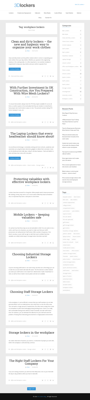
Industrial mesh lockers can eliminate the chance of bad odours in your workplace (70, 145)
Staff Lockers (65, 81)
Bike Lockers (65, 30)
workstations (66, 290)
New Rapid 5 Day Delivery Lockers (69, 114)
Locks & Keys (58, 13)
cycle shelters (75, 211)
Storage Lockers (40, 165)
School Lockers (31, 165)
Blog (40, 17)
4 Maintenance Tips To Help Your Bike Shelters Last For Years (70, 122)
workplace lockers (68, 287)
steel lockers (75, 270)
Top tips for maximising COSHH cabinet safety (72, 153)
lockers (74, 239)
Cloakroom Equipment (24, 13)
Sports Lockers (66, 77)
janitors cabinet (67, 233)
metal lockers (66, 245)
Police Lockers (66, 70)
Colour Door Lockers (68, 41)
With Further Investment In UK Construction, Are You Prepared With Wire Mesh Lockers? (31, 90)
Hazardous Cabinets (67, 56)
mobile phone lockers (69, 248)
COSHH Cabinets (66, 45)
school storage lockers (69, 262)
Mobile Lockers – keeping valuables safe (31, 216)
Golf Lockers (65, 48)
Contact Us (48, 17)
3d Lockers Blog (41, 396)
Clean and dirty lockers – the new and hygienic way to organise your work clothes (31, 44)
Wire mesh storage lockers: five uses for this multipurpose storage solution (71, 180)
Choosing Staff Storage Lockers (31, 292)
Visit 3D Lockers (79, 4)
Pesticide (65, 256)
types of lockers (67, 276)
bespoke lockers (67, 197)
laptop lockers (67, 236)
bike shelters (74, 199)
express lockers (67, 214)
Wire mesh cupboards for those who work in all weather (71, 166)
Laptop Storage (66, 59)
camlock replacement (69, 202)
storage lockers (67, 273)
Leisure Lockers (66, 63)
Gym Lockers (65, 52)
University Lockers (67, 95)
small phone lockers (68, 265)
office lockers (75, 250)
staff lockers (66, 270)
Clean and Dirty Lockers (17, 76)
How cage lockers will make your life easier (70, 159)
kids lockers (77, 233)
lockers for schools (68, 242)
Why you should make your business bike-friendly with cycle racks (70, 137)
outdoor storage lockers (69, 253)
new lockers (66, 250)
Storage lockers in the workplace (31, 332)
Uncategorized (66, 91)
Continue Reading (14, 69)
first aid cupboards (68, 219)
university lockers (67, 279)
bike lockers (77, 197)
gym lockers (66, 228)
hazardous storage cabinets (70, 231)
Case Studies (69, 13)
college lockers (67, 205)
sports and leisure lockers (70, 267)
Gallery (79, 13)
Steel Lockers (66, 84)
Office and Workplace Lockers (18, 122)
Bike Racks (47, 13)
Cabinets (37, 13)
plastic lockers (74, 256)
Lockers (11, 13)
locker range (66, 239)
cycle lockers (66, 211)
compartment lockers (69, 208)
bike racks (65, 199)
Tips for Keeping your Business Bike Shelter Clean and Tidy (71, 129)
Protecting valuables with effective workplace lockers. (31, 180)
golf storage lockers (68, 225)
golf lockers (66, 222)
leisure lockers (76, 236)
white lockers (66, 282)
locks (76, 242)
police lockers (66, 259)
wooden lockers (67, 284)
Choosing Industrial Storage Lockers (31, 255)
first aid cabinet (67, 216)
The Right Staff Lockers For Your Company (31, 362)
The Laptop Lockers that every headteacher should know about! (31, 135)
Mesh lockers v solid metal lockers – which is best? (70, 172)
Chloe (28, 51)
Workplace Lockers (67, 99)
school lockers (76, 259)
